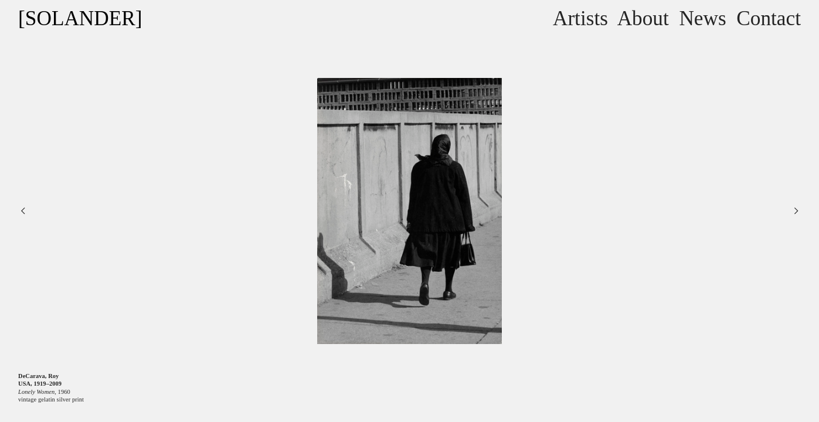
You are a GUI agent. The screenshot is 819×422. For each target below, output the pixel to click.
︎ (23, 211)
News (702, 18)
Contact (768, 18)
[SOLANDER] (80, 18)
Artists (580, 18)
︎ (796, 211)
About (643, 18)
